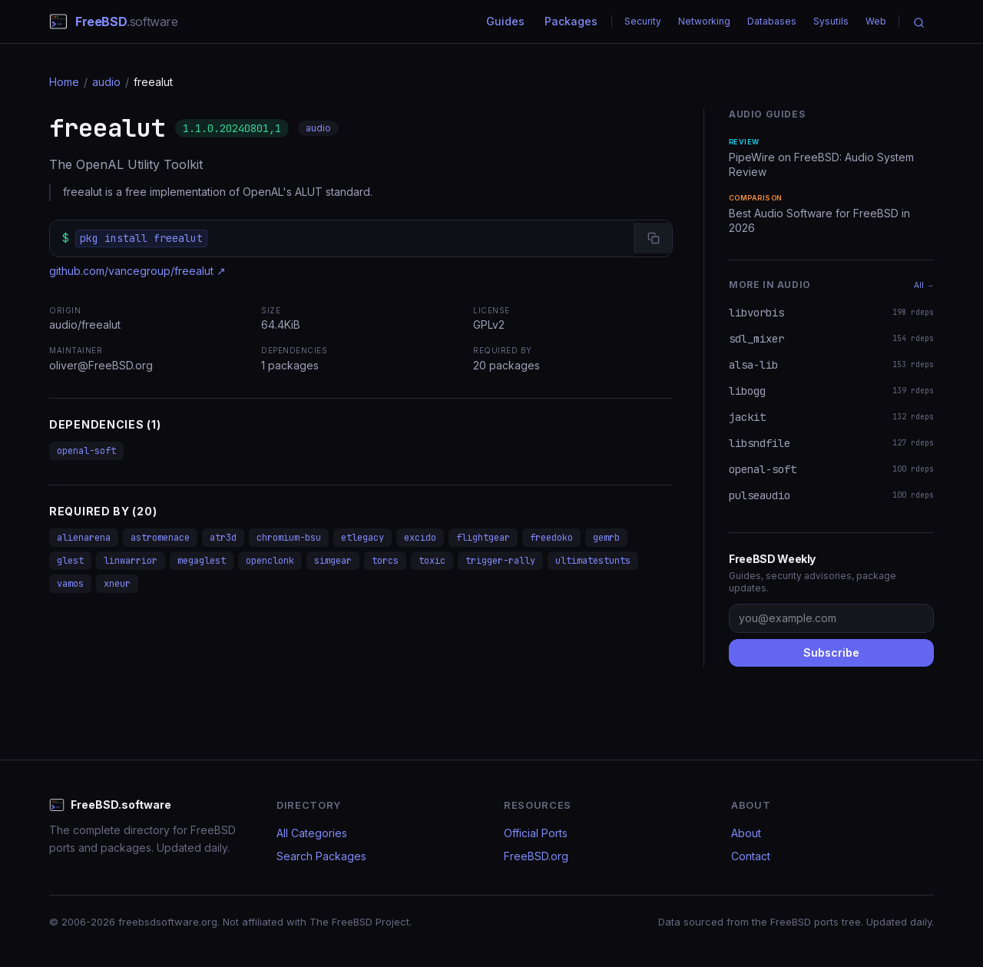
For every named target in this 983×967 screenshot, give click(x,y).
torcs (385, 561)
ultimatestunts (593, 561)
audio (106, 81)
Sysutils (831, 21)
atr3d (223, 538)
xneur (117, 584)
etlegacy (362, 538)
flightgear (483, 538)
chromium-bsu (289, 538)
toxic (432, 561)
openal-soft (86, 451)
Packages (570, 21)
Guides (505, 21)
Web (876, 21)
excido (420, 538)
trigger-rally (500, 561)
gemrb (606, 538)
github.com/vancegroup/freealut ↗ (137, 270)
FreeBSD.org (536, 856)
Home (64, 81)
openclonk (270, 561)
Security (642, 21)
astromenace (160, 538)
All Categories (311, 833)
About (746, 833)
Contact (750, 856)
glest (70, 561)
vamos (70, 584)
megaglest (201, 561)
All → (924, 285)
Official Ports (536, 833)
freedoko (551, 538)
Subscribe (831, 652)
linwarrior (130, 561)
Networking (704, 21)
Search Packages (321, 856)
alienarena (84, 538)
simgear (333, 561)
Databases (771, 21)
